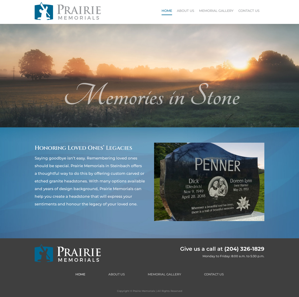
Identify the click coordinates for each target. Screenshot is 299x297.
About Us (116, 274)
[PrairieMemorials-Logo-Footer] (68, 245)
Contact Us (214, 274)
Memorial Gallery (164, 274)
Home (80, 274)
